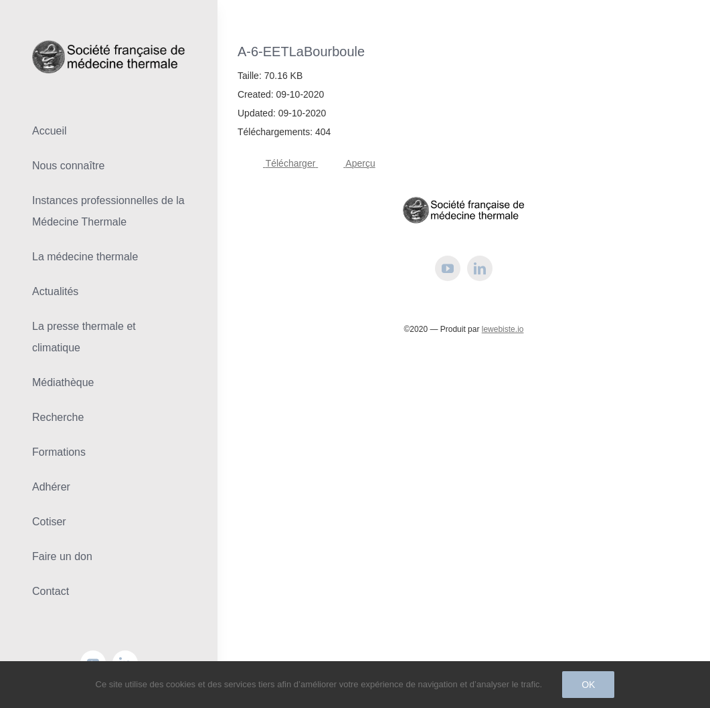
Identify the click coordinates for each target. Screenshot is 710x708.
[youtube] (447, 268)
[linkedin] (480, 268)
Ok (588, 684)
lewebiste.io (503, 329)
